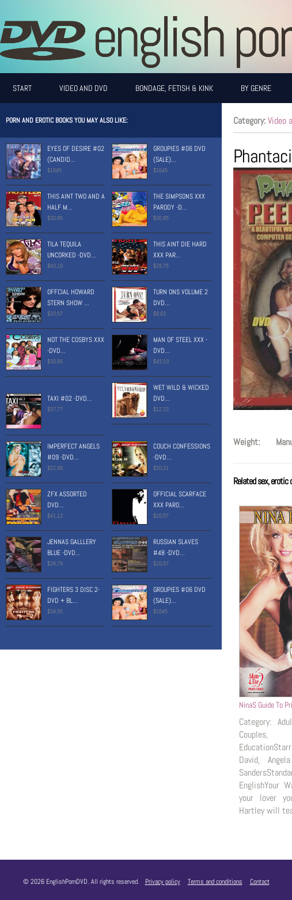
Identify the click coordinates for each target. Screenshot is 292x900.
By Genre (256, 88)
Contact (260, 881)
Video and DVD (83, 88)
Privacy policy (162, 881)
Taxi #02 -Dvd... (69, 398)
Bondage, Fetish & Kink (174, 88)
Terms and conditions (215, 881)
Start (22, 88)
